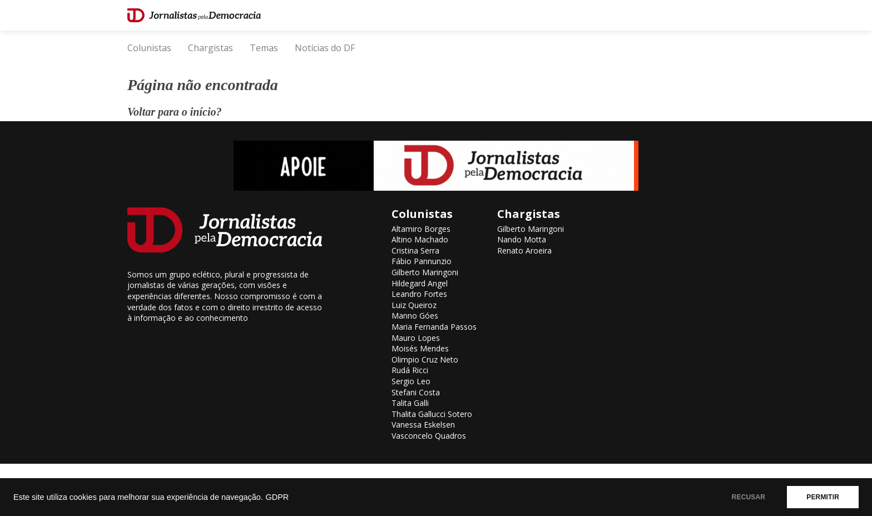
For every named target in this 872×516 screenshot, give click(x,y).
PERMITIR (822, 497)
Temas (264, 48)
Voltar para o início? (174, 112)
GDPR (277, 497)
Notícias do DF (325, 48)
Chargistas (210, 48)
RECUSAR (749, 497)
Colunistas (149, 48)
